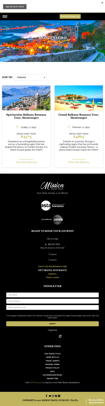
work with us (52, 357)
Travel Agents (53, 361)
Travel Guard (52, 277)
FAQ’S (52, 371)
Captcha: (52, 330)
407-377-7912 (52, 244)
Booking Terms (52, 364)
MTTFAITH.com (36, 383)
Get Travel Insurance (52, 270)
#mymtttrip (52, 379)
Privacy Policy (52, 368)
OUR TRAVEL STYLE (52, 354)
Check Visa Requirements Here (52, 266)
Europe (48, 43)
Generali (52, 274)
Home (39, 43)
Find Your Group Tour (70, 16)
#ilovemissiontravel (52, 375)
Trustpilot (52, 254)
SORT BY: (7, 77)
